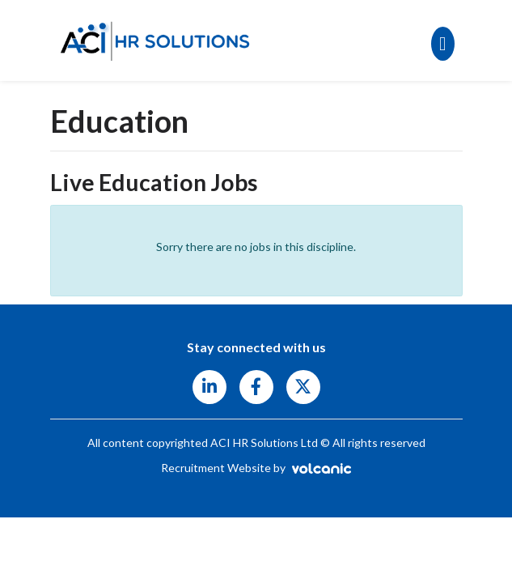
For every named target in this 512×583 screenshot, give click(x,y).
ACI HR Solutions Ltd (155, 40)
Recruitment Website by (256, 467)
